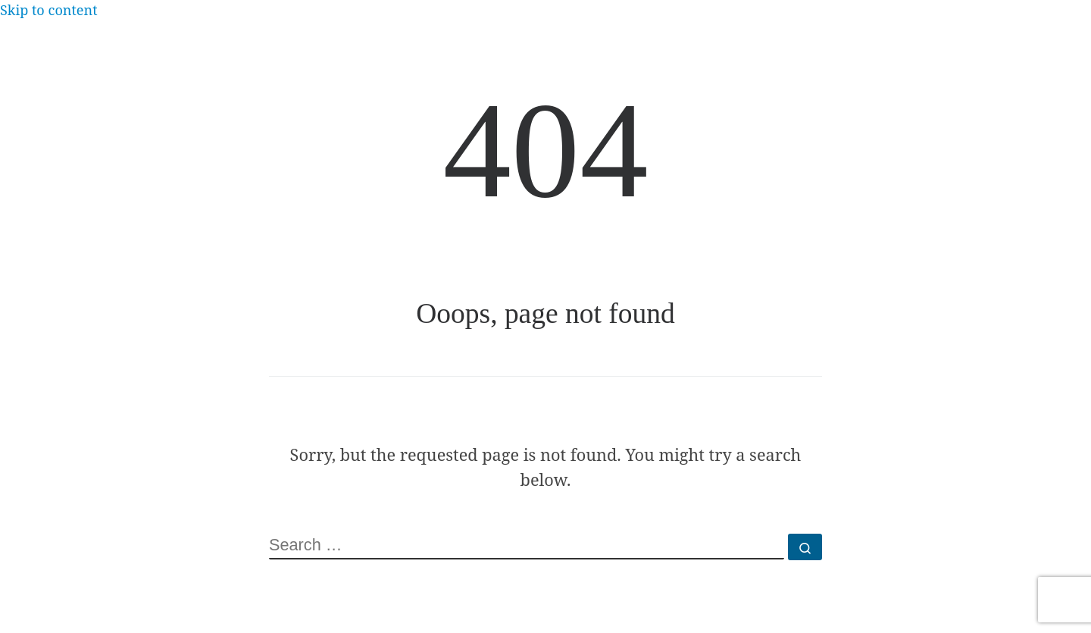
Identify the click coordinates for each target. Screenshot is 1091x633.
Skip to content (49, 10)
